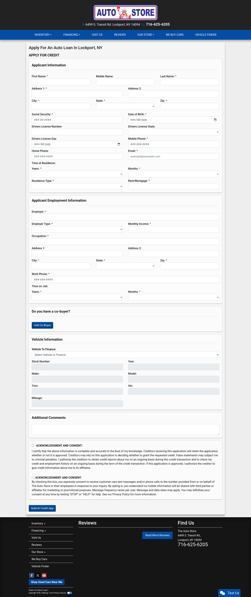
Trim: (35, 385)
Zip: (162, 100)
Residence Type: (42, 180)
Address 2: (134, 88)
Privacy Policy (121, 494)
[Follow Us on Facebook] (31, 575)
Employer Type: (41, 223)
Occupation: (39, 236)
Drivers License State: (141, 126)
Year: (131, 361)
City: (34, 100)
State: (99, 100)
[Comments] (125, 429)
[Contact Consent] (33, 477)
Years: (36, 168)
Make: (35, 373)
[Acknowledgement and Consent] (33, 445)
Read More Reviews (157, 535)
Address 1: (38, 88)
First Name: (39, 76)
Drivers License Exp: (44, 138)
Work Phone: (40, 274)
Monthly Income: (138, 223)
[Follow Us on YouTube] (44, 575)
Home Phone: (40, 150)
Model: (132, 373)
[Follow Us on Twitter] (37, 575)
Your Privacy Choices (61, 593)
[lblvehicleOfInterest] (125, 354)
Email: (132, 150)
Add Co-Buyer (42, 325)
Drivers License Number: (47, 126)
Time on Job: (40, 286)
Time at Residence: (44, 163)
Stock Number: (41, 361)
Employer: (38, 211)
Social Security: (41, 114)
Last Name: (167, 76)
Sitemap (45, 593)
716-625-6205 (157, 24)
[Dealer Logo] (125, 12)
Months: (133, 168)
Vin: (130, 385)
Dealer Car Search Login (38, 590)
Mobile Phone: (137, 138)
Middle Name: (104, 76)
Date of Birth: (136, 114)
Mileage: (37, 398)
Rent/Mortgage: (138, 180)
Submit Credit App (42, 508)
